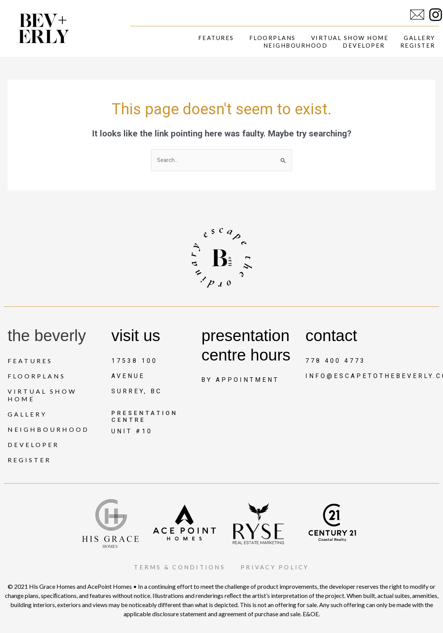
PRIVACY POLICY (279, 567)
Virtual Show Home (350, 37)
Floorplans (272, 37)
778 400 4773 (335, 360)
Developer (364, 45)
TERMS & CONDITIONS (176, 567)
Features (216, 37)
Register (417, 45)
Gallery (419, 37)
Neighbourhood (295, 45)
